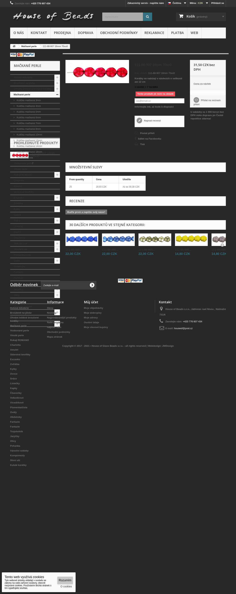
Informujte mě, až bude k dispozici (154, 106)
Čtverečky (19, 237)
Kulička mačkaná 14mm (29, 146)
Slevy (50, 406)
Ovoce (17, 214)
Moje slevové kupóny (96, 426)
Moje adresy (91, 416)
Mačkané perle (22, 94)
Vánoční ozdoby (23, 306)
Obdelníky (19, 266)
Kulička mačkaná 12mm (29, 140)
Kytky (17, 209)
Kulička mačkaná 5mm (28, 111)
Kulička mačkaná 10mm (29, 134)
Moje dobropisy (93, 411)
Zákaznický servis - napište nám (145, 3)
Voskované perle (23, 163)
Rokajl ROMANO (23, 174)
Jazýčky (18, 289)
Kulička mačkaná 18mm (29, 151)
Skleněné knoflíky (24, 192)
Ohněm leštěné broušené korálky (32, 88)
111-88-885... (73, 249)
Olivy (17, 295)
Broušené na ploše (24, 83)
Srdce (17, 220)
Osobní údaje (91, 421)
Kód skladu (141, 73)
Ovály (17, 260)
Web (194, 32)
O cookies (66, 586)
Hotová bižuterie (23, 77)
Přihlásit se (217, 3)
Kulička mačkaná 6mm (28, 117)
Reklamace (154, 32)
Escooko (19, 197)
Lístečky (18, 226)
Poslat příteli (147, 133)
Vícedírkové (20, 249)
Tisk (142, 144)
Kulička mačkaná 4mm (28, 106)
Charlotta (19, 180)
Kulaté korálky (22, 323)
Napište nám (54, 426)
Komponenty (21, 312)
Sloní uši (19, 318)
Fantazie (18, 272)
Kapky (17, 232)
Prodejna (62, 32)
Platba (177, 32)
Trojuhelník (20, 283)
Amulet (18, 186)
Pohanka (19, 300)
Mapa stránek (54, 435)
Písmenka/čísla (24, 157)
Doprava (85, 32)
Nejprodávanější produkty (62, 416)
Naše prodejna (55, 421)
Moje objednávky (93, 406)
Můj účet (91, 400)
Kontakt (39, 32)
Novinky (51, 411)
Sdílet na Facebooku (149, 138)
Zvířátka (18, 203)
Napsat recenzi (152, 120)
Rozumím (65, 580)
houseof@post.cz (183, 427)
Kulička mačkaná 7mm (28, 123)
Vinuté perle (20, 169)
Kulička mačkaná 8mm (28, 129)
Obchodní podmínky (119, 32)
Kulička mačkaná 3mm (28, 100)
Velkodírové (20, 243)
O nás (18, 32)
